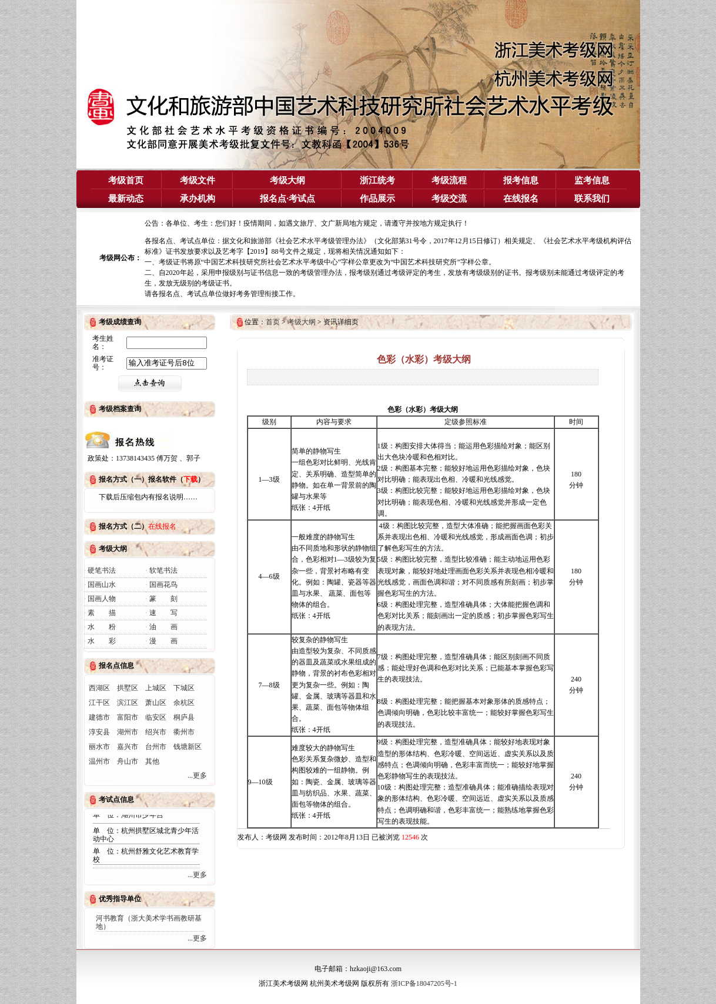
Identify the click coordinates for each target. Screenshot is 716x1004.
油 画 (163, 627)
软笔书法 (163, 570)
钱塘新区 (187, 747)
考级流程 (449, 180)
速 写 (163, 613)
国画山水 (102, 584)
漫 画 (163, 641)
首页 (273, 322)
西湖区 (99, 688)
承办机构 (197, 198)
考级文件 (197, 180)
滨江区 (127, 703)
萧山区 (155, 703)
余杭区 (184, 703)
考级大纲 (287, 180)
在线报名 (520, 198)
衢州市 (184, 732)
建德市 (99, 717)
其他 (152, 761)
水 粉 (102, 627)
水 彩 (102, 641)
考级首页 (125, 180)
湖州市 (127, 732)
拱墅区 (127, 688)
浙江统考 (377, 180)
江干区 (99, 703)
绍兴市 (155, 732)
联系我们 (592, 198)
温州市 (99, 761)
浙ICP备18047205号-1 (424, 983)
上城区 (155, 688)
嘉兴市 (127, 747)
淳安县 (99, 732)
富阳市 (127, 717)
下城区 (184, 688)
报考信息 (520, 180)
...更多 (197, 775)
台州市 (155, 747)
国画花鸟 (163, 584)
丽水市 (99, 747)
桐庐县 (184, 717)
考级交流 (449, 198)
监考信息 (592, 180)
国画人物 (102, 599)
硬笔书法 (102, 570)
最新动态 (125, 198)
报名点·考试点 (287, 198)
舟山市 (127, 761)
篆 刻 (163, 599)
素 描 (102, 613)
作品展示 (377, 198)
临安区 (155, 717)
